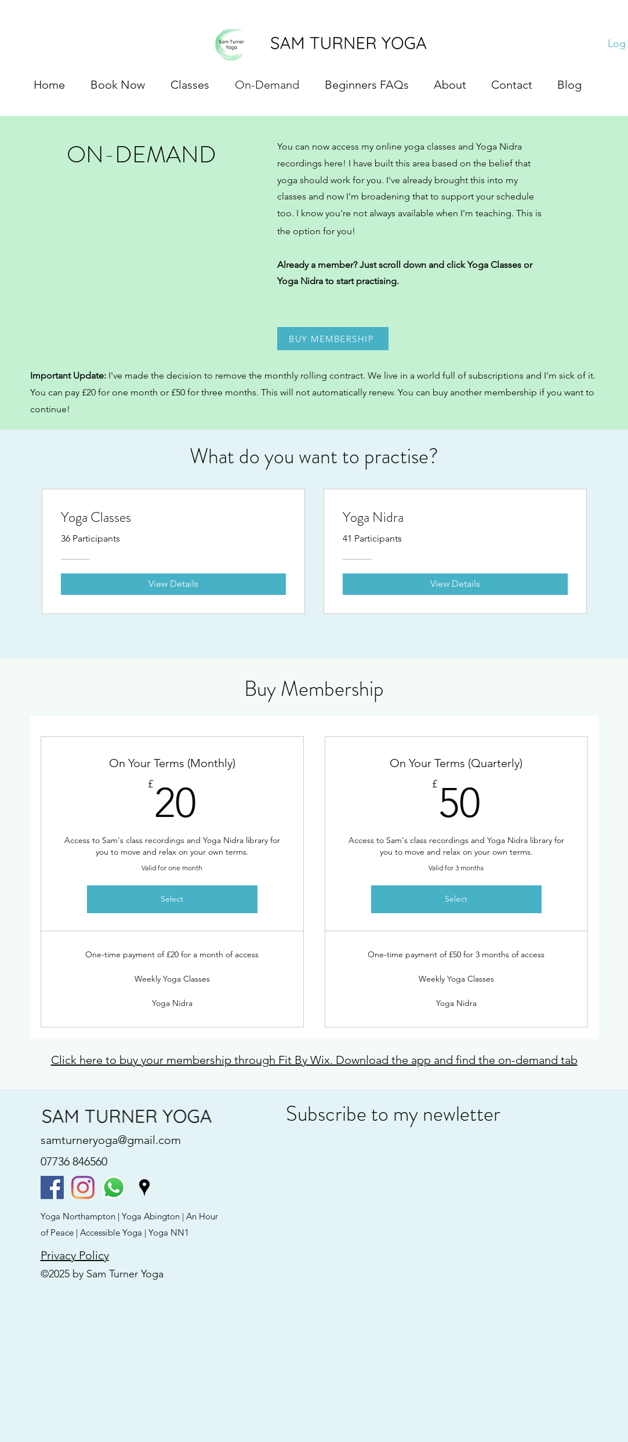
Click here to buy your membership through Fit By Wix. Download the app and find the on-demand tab (314, 1060)
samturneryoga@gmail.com (111, 1140)
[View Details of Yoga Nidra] (455, 583)
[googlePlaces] (144, 1187)
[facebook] (52, 1187)
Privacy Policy (75, 1255)
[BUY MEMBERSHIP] (333, 338)
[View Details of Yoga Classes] (173, 583)
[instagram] (83, 1187)
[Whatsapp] (113, 1187)
